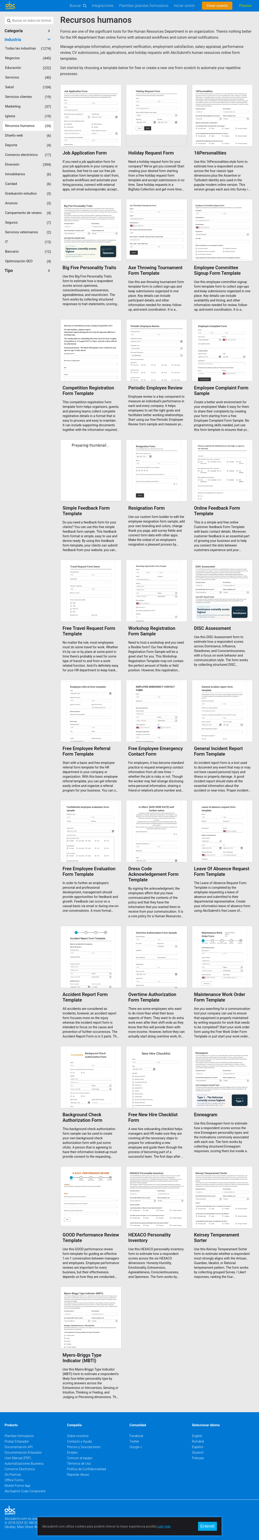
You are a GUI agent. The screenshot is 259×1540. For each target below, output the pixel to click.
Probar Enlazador (17, 1441)
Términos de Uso (79, 1463)
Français (198, 1458)
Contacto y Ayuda (79, 1441)
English (197, 1436)
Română (198, 1441)
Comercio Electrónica (20, 1469)
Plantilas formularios (19, 1436)
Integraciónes (103, 5)
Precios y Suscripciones (84, 1447)
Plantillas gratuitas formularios (143, 5)
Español (197, 1447)
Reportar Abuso (78, 1474)
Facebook (136, 1436)
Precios (245, 5)
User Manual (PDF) (18, 1458)
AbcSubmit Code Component (25, 1491)
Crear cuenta (217, 5)
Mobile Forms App (17, 1485)
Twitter (134, 1441)
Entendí (207, 1526)
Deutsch (198, 1452)
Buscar (75, 5)
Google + (136, 1447)
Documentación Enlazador (23, 1452)
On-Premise (13, 1474)
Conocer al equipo (80, 1458)
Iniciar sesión (184, 5)
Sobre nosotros (78, 1436)
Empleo (72, 1452)
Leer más (164, 1526)
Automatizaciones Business (24, 1463)
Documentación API (19, 1447)
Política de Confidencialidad (86, 1469)
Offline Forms (14, 1480)
